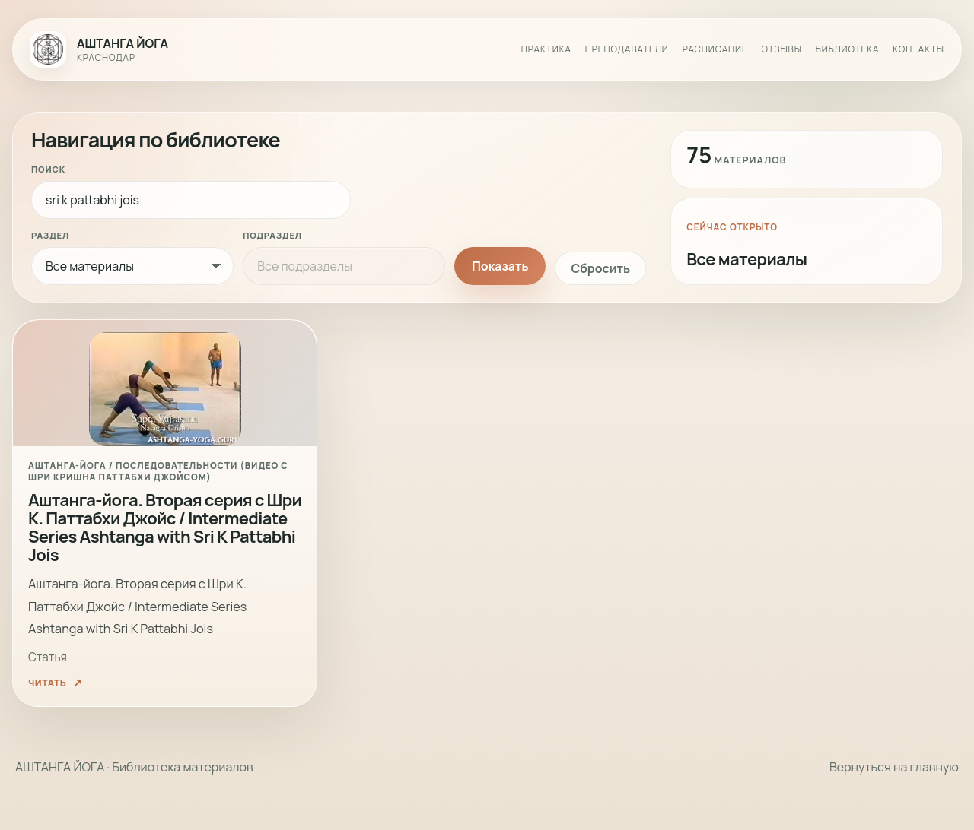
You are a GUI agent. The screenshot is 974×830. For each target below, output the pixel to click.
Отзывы (782, 49)
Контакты (918, 49)
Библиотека (848, 49)
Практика (546, 49)
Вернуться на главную (894, 767)
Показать (500, 266)
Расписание (715, 49)
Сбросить (600, 268)
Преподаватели (627, 49)
